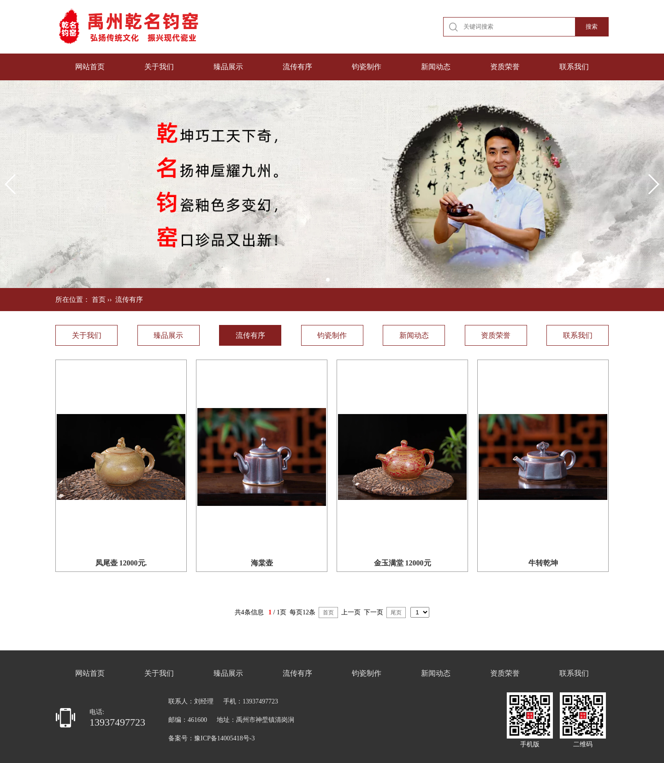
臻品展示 (228, 67)
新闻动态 (436, 67)
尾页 (396, 612)
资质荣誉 (505, 67)
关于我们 (159, 67)
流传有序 (297, 67)
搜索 (592, 26)
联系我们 (574, 67)
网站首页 (90, 67)
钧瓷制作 (366, 67)
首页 (99, 299)
